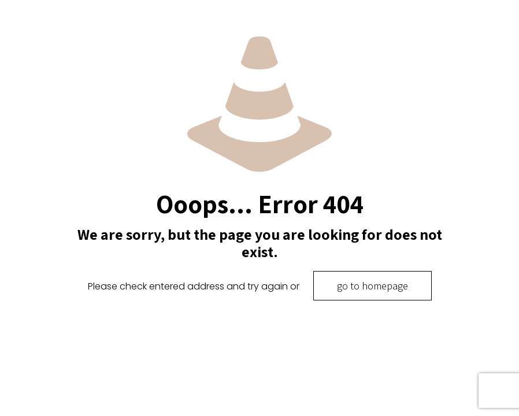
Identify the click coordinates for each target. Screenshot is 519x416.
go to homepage (372, 285)
